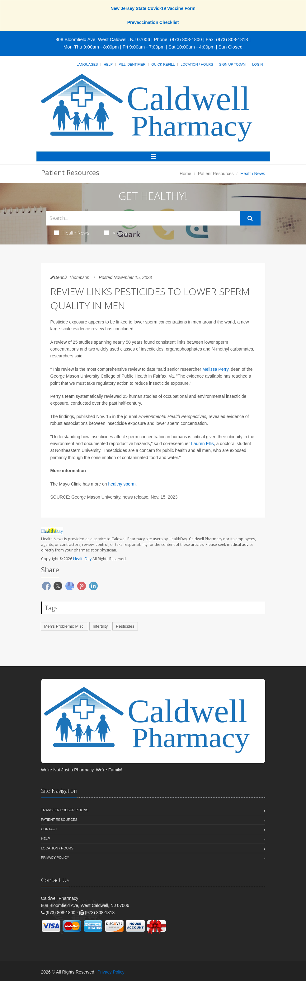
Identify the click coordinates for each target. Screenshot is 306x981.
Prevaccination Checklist (153, 22)
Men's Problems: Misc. (64, 626)
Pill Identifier (132, 64)
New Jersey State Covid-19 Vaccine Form (153, 8)
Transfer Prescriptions (64, 810)
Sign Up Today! (233, 64)
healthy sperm (121, 483)
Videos (115, 233)
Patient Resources (215, 173)
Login (257, 64)
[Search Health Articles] (143, 218)
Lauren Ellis (202, 443)
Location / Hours (197, 64)
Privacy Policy (55, 857)
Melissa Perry (215, 369)
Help (108, 64)
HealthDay (82, 558)
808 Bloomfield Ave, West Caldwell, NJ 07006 (102, 39)
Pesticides (125, 626)
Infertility (100, 626)
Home (185, 173)
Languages (87, 64)
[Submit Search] (250, 218)
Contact (49, 829)
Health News (71, 233)
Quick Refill (163, 64)
